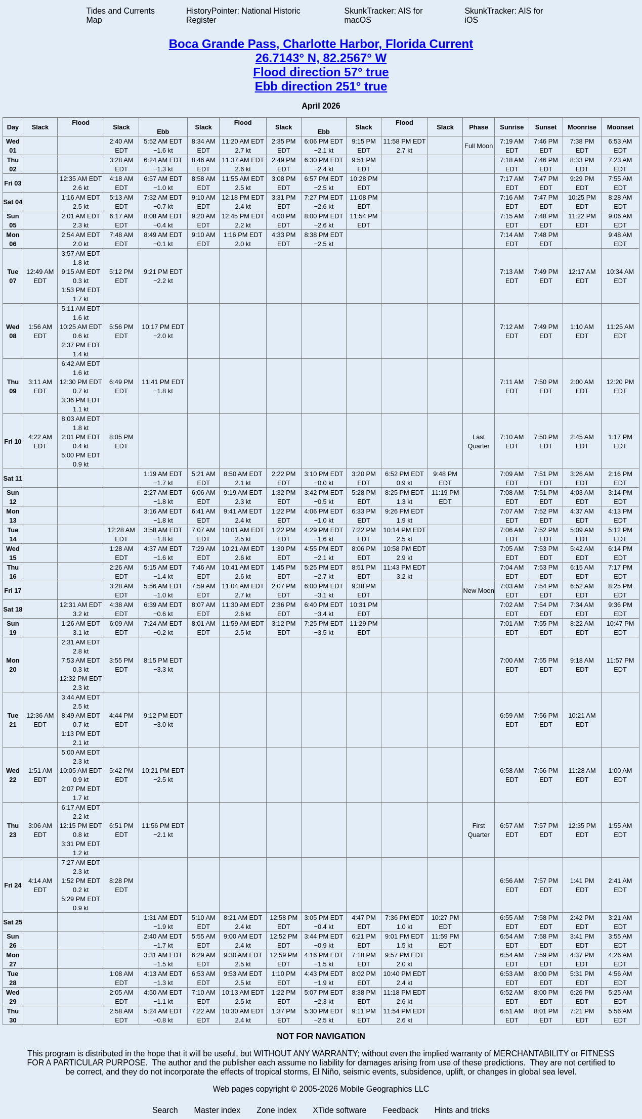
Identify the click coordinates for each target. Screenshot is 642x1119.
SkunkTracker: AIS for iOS (503, 15)
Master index (217, 1110)
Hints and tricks (462, 1110)
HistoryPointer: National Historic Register (243, 15)
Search (165, 1110)
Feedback (400, 1110)
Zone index (276, 1110)
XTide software (339, 1110)
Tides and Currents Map (121, 15)
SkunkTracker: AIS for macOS (383, 15)
